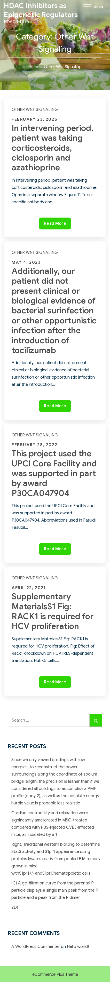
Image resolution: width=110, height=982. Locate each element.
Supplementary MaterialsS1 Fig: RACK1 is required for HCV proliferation (52, 611)
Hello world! (78, 946)
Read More (57, 224)
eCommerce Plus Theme (55, 974)
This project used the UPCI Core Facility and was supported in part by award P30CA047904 (54, 473)
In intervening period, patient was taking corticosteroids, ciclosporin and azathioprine (52, 148)
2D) (14, 907)
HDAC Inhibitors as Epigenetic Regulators (41, 10)
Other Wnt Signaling (35, 109)
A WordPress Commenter (35, 946)
